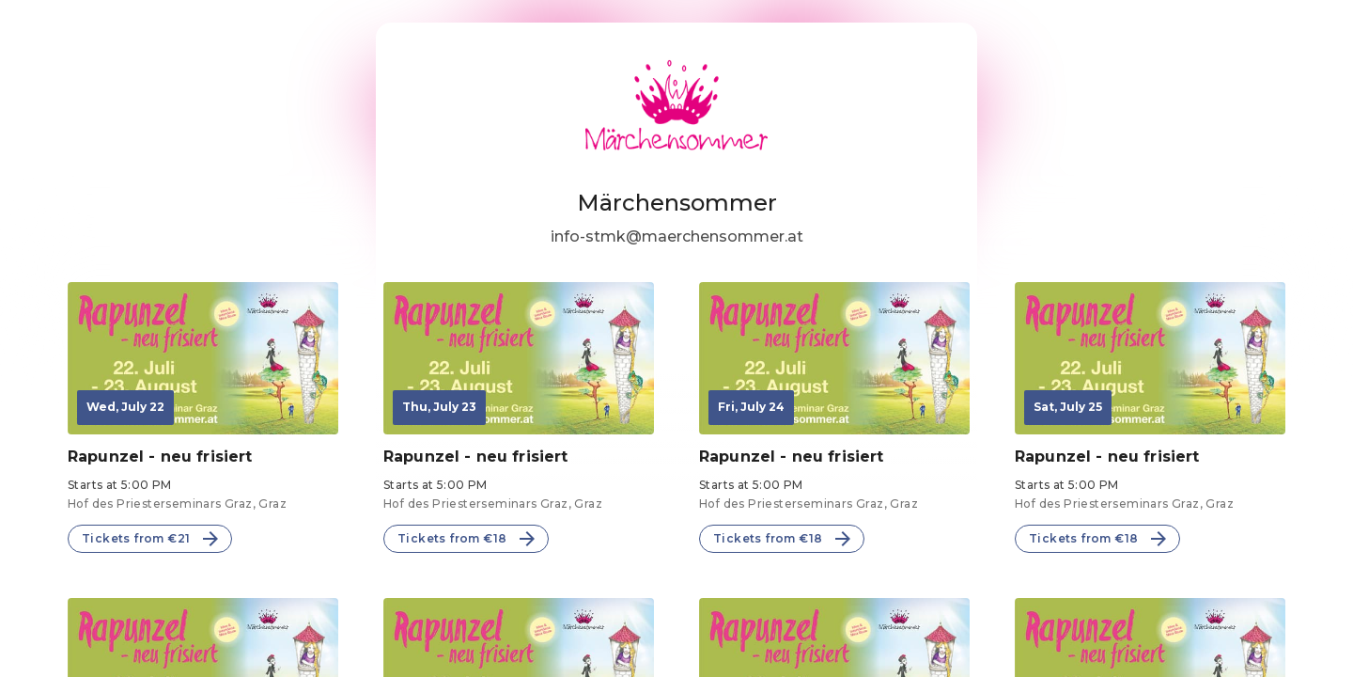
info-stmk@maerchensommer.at (677, 236)
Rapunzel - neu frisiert (160, 456)
